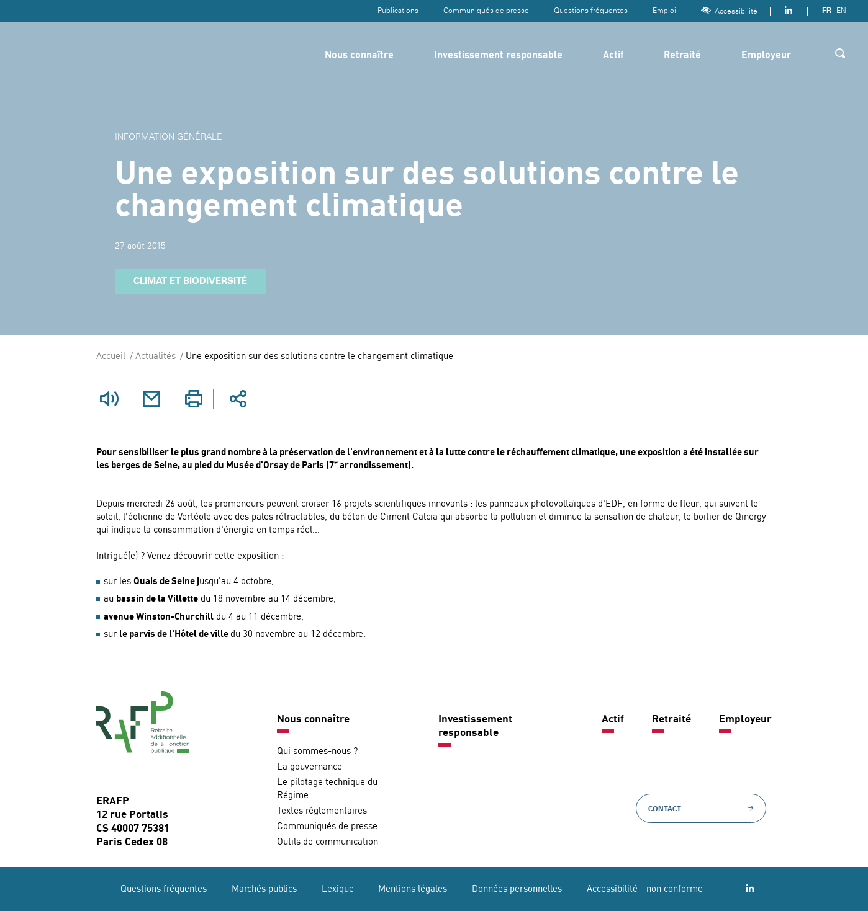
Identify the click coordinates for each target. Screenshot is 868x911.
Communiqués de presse (486, 10)
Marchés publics (264, 889)
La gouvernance (309, 766)
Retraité (682, 56)
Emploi (664, 10)
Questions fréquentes (591, 10)
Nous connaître (359, 56)
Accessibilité (729, 11)
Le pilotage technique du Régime (327, 789)
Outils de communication (327, 842)
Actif (613, 56)
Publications (397, 10)
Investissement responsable (498, 56)
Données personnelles (517, 889)
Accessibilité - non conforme (645, 889)
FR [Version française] (826, 10)
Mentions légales (412, 889)
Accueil (110, 357)
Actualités (155, 357)
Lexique (338, 889)
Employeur (766, 56)
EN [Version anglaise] (841, 10)
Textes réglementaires (322, 810)
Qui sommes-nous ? (317, 751)
